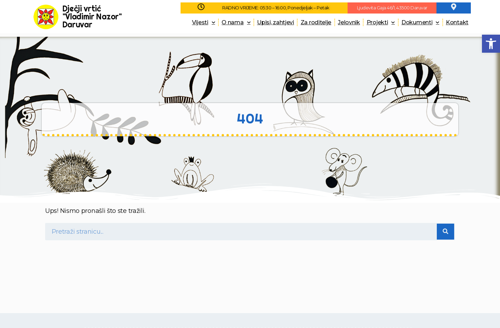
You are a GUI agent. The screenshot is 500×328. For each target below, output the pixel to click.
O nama (236, 22)
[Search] (445, 232)
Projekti (381, 22)
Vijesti (203, 22)
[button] (491, 44)
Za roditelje (316, 22)
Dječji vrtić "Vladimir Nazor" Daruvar (92, 16)
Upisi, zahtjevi (275, 22)
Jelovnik (349, 22)
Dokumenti (420, 22)
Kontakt (457, 22)
